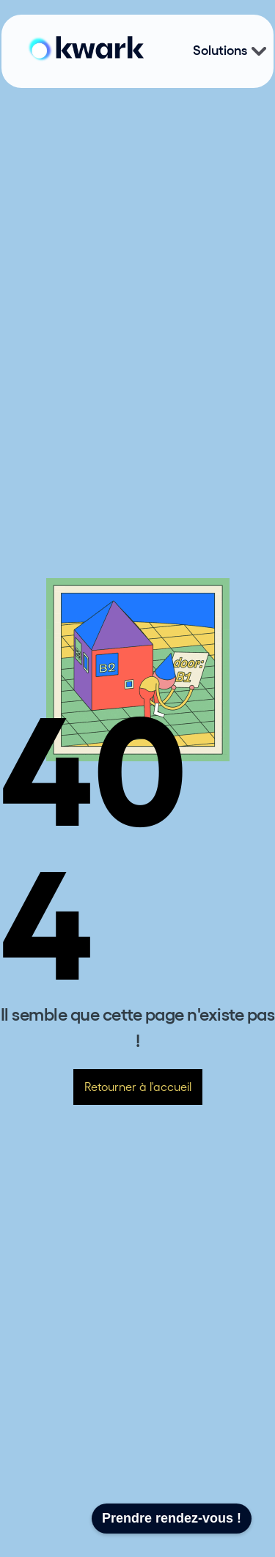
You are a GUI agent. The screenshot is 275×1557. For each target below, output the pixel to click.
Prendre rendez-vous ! (171, 1518)
